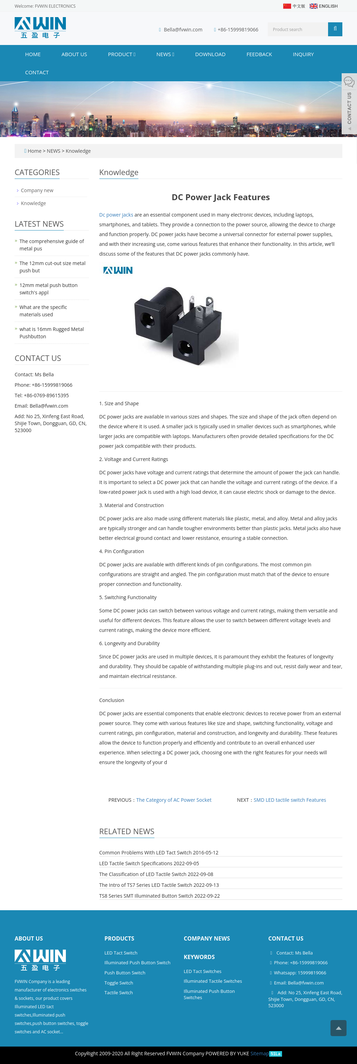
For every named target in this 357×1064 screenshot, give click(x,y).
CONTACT (37, 72)
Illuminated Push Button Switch (137, 962)
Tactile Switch (119, 992)
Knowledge (77, 151)
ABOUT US (74, 54)
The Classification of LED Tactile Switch (143, 874)
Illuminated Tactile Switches (213, 981)
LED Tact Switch (121, 953)
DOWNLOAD (210, 54)
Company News (207, 938)
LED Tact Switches (202, 971)
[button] (134, 54)
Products (120, 938)
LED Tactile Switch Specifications (136, 863)
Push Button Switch (125, 972)
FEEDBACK (259, 54)
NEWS (165, 54)
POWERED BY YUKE (228, 1053)
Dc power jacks (117, 214)
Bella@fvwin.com (183, 29)
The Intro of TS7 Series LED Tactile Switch (145, 885)
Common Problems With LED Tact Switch (145, 852)
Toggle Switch (119, 983)
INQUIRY (303, 54)
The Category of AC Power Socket (174, 800)
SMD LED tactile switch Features (290, 800)
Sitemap (259, 1053)
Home (33, 54)
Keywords (199, 957)
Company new (37, 190)
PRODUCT (122, 54)
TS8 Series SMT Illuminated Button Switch (146, 895)
